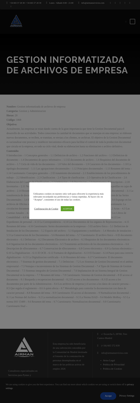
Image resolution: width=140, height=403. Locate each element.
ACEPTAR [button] (67, 208)
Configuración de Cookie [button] (46, 208)
